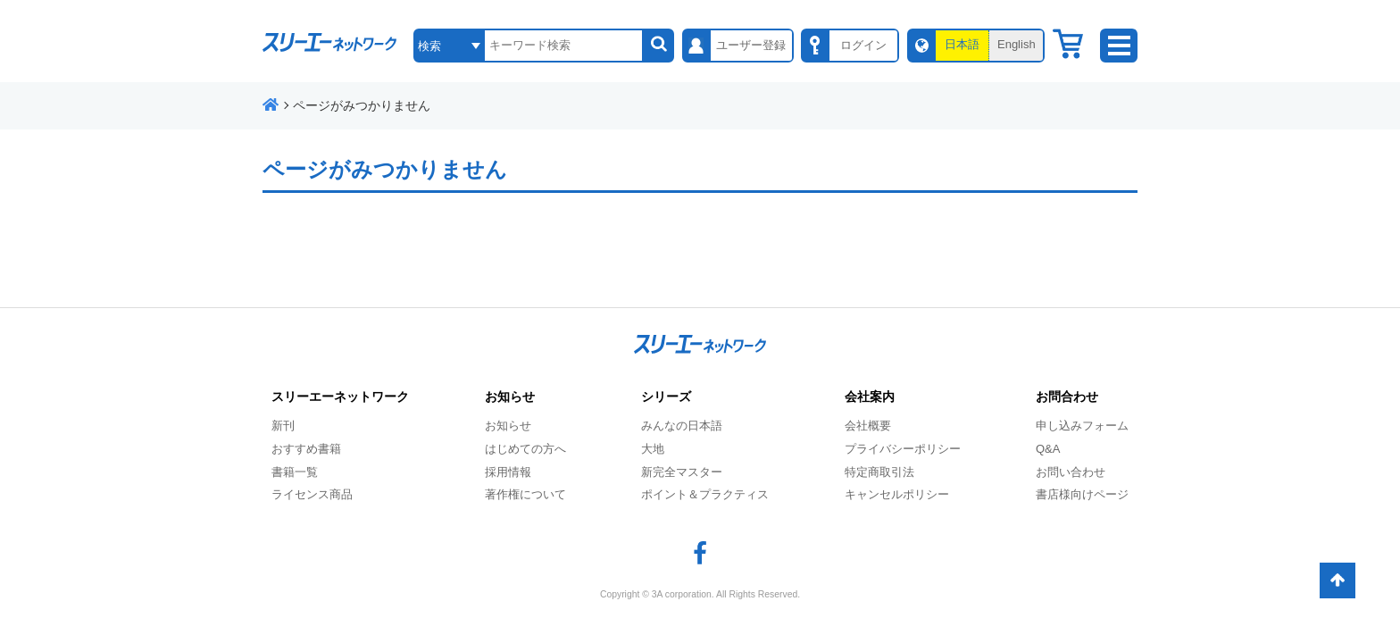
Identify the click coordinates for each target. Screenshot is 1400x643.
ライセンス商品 (312, 494)
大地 (652, 448)
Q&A (1048, 448)
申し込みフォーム (1082, 425)
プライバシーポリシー (903, 448)
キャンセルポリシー (897, 494)
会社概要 (868, 425)
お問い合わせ (1070, 472)
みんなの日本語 (681, 425)
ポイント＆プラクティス (705, 494)
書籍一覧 (294, 472)
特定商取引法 (879, 472)
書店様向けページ (1082, 494)
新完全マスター (681, 472)
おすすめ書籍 (306, 448)
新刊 (283, 425)
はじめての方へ (525, 448)
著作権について (525, 494)
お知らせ (508, 425)
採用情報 (508, 472)
